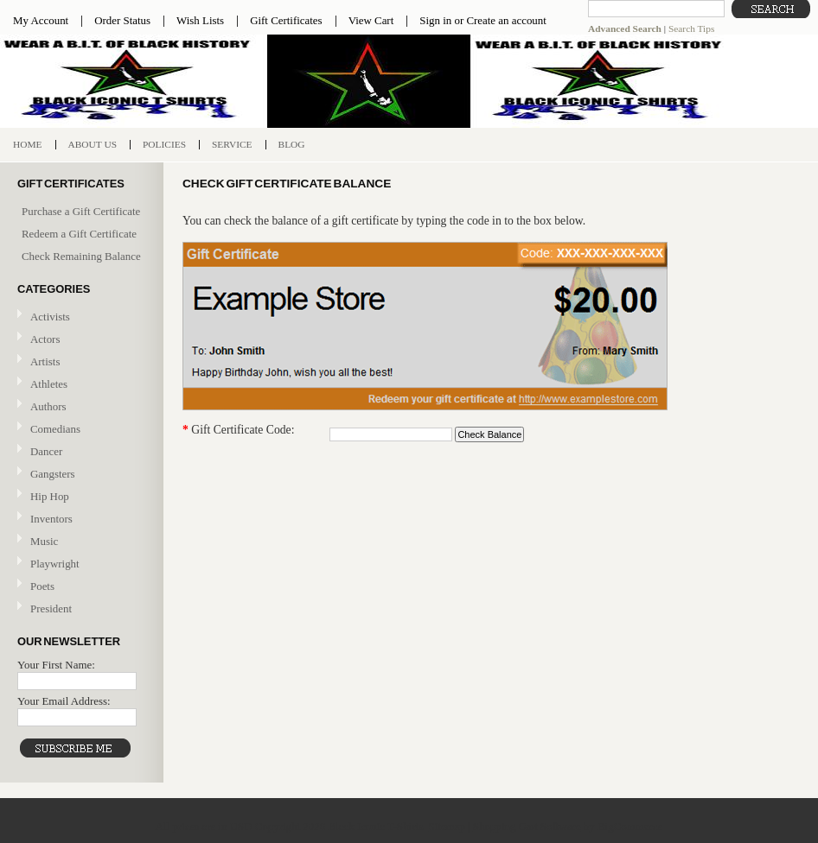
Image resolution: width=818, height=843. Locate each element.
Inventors (51, 518)
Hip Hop (49, 496)
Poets (42, 586)
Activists (50, 316)
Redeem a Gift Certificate (79, 233)
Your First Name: (56, 664)
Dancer (46, 451)
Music (79, 542)
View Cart (371, 20)
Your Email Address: (64, 700)
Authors (48, 406)
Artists (45, 361)
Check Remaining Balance (81, 256)
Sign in (435, 20)
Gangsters (52, 473)
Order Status (122, 20)
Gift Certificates (286, 20)
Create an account (506, 20)
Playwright (55, 563)
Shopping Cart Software (527, 826)
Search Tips (691, 28)
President (51, 608)
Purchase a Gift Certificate (81, 211)
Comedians (55, 428)
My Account (40, 20)
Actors (45, 339)
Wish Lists (200, 20)
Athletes (48, 383)
